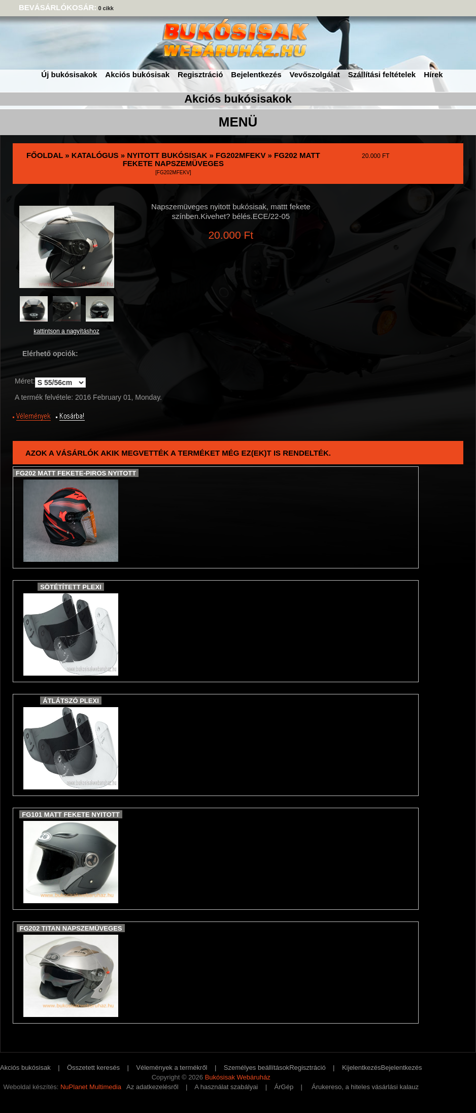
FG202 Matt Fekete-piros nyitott (76, 473)
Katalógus (95, 155)
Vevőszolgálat (315, 74)
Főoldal (44, 155)
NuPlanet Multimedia (90, 1087)
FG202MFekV (240, 155)
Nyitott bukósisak (167, 155)
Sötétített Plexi (70, 587)
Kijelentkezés (361, 1067)
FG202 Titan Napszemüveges (70, 928)
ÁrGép (284, 1087)
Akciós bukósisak (137, 74)
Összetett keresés (93, 1067)
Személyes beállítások (256, 1067)
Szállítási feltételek (382, 74)
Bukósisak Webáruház (237, 1077)
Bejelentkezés (256, 74)
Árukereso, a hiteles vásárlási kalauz (365, 1087)
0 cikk (106, 8)
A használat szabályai (226, 1087)
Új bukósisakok (69, 74)
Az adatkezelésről (152, 1087)
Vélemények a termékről (171, 1067)
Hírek (433, 74)
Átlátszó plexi (71, 701)
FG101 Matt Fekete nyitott (70, 814)
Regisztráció (200, 74)
